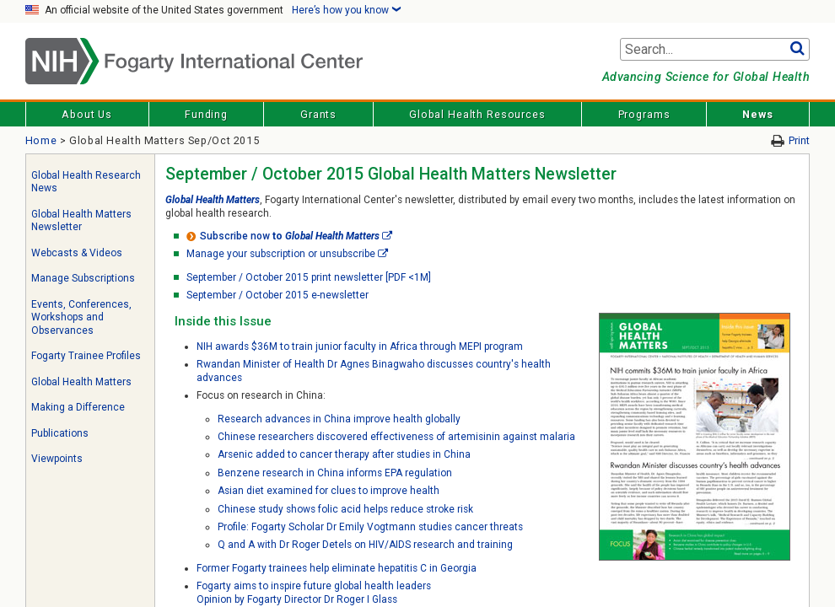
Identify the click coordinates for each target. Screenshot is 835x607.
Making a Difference (78, 407)
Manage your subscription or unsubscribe (280, 254)
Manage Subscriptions (83, 278)
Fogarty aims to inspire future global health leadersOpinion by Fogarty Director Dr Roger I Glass (314, 592)
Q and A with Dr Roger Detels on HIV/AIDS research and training (365, 545)
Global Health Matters (81, 382)
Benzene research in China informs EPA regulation (335, 473)
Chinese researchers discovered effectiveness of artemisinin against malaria (396, 437)
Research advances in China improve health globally (339, 419)
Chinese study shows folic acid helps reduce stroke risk (345, 509)
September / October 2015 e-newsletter (277, 295)
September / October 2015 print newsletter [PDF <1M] (308, 277)
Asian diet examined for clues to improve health (328, 491)
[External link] (387, 236)
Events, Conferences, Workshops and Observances (81, 317)
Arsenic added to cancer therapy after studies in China (344, 454)
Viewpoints (57, 459)
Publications (60, 433)
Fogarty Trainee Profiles (86, 356)
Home (41, 140)
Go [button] (796, 50)
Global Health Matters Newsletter (81, 221)
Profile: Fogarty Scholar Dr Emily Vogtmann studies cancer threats (370, 527)
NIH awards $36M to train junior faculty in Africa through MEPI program (360, 346)
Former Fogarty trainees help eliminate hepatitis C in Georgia (337, 568)
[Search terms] (715, 50)
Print (799, 140)
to (283, 236)
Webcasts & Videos (76, 253)
